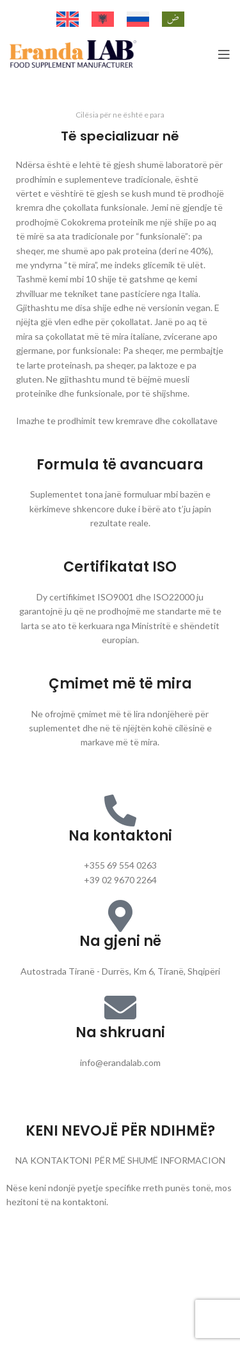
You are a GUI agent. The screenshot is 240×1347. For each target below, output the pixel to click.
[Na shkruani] (120, 1007)
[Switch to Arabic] (173, 19)
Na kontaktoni (120, 836)
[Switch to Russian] (138, 19)
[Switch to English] (67, 19)
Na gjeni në (120, 941)
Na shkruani (120, 1032)
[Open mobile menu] (224, 54)
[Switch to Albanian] (102, 19)
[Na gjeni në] (120, 916)
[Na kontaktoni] (120, 810)
